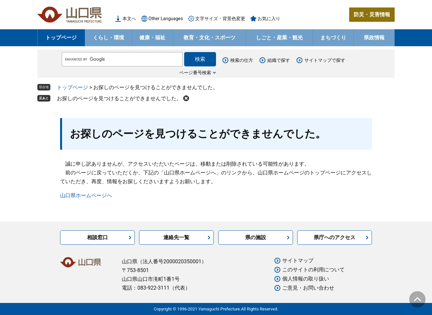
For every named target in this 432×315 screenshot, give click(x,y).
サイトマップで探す (324, 60)
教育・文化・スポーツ (209, 37)
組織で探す (278, 60)
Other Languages (165, 18)
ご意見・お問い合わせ (308, 288)
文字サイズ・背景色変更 (220, 18)
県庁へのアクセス (334, 237)
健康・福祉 (152, 37)
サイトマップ (297, 260)
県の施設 (255, 237)
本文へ (129, 18)
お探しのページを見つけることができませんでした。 (119, 98)
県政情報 (374, 37)
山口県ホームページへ (86, 195)
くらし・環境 (108, 37)
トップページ (61, 37)
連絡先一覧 (176, 237)
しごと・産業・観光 (279, 37)
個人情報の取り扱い (305, 279)
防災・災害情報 (372, 14)
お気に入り (269, 18)
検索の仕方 (241, 60)
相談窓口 (97, 237)
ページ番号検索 (195, 72)
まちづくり (333, 37)
